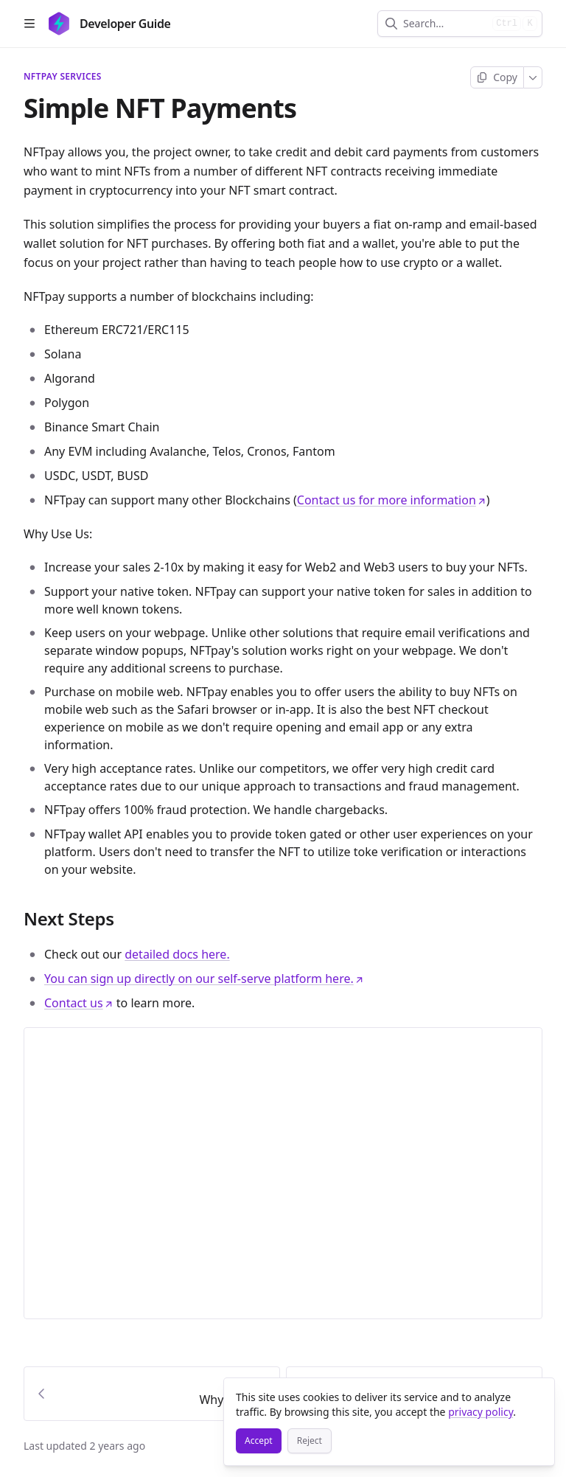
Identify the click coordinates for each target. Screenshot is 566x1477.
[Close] (536, 1396)
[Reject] (309, 1440)
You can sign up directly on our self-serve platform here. (204, 978)
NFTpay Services (63, 77)
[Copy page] (497, 77)
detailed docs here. (177, 954)
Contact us (78, 1003)
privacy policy (480, 1412)
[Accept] (259, 1440)
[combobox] (444, 23)
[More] (533, 77)
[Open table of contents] (29, 23)
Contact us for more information (391, 500)
